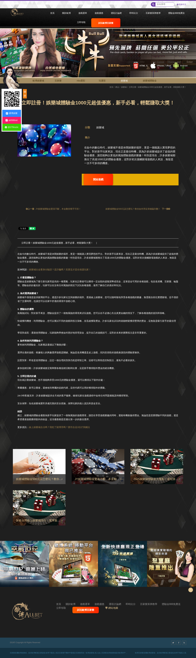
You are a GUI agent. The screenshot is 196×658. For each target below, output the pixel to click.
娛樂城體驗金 (150, 80)
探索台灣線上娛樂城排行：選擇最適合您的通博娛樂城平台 (52, 520)
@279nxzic (11, 127)
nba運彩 (81, 80)
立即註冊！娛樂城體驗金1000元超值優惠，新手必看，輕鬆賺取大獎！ (57, 243)
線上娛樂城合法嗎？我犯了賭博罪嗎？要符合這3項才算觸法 (59, 427)
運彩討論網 (115, 604)
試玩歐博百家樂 (85, 610)
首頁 (111, 87)
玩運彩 (102, 80)
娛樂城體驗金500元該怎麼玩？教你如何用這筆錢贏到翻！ (138, 209)
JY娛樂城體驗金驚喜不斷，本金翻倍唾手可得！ (53, 209)
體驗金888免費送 (171, 604)
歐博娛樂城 (38, 80)
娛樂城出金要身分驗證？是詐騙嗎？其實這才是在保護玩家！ (60, 269)
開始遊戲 (98, 179)
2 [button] (5, 36)
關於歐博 (70, 604)
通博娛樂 (11, 113)
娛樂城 (124, 80)
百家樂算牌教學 (148, 604)
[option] (98, 48)
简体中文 (182, 4)
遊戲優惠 (99, 604)
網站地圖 (113, 608)
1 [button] (5, 32)
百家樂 (58, 80)
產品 (117, 87)
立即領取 (61, 608)
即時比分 (131, 604)
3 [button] (5, 40)
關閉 (25, 93)
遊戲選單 (85, 604)
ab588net (11, 120)
